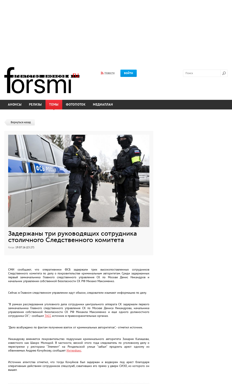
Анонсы (15, 104)
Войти (128, 73)
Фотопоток (76, 104)
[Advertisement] (116, 31)
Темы (54, 104)
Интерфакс (74, 350)
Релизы (35, 104)
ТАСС (48, 316)
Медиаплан (103, 104)
